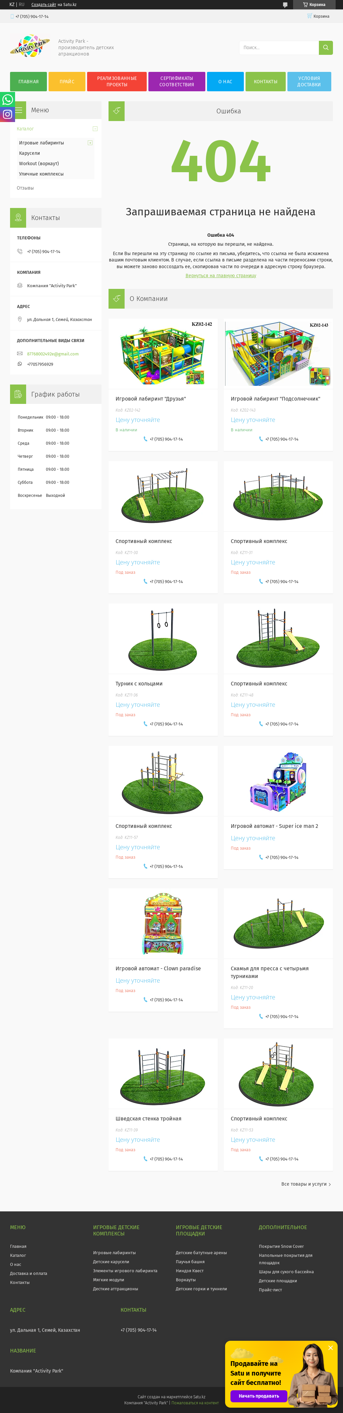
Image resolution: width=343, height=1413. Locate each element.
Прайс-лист (270, 1289)
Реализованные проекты (117, 82)
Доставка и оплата (28, 1273)
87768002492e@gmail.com (53, 353)
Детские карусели (111, 1261)
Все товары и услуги (304, 1184)
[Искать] (326, 48)
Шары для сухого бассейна (286, 1271)
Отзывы (25, 188)
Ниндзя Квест (190, 1270)
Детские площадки (278, 1280)
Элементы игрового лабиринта (125, 1270)
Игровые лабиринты (41, 143)
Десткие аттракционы (115, 1288)
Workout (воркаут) (39, 164)
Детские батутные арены (201, 1252)
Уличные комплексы (41, 174)
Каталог (25, 129)
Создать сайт (43, 4)
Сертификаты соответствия (176, 82)
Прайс (67, 82)
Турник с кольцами (139, 683)
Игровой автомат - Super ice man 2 (274, 826)
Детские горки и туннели (201, 1288)
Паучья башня (190, 1261)
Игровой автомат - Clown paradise (158, 968)
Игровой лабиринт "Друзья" (151, 399)
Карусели (29, 153)
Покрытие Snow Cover (281, 1246)
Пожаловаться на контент (195, 1403)
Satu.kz (199, 1397)
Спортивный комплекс (144, 541)
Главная (28, 82)
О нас (225, 82)
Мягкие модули (108, 1279)
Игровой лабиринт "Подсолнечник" (275, 399)
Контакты (265, 82)
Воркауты (186, 1279)
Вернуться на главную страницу (221, 276)
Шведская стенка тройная (149, 1118)
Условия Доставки (309, 82)
